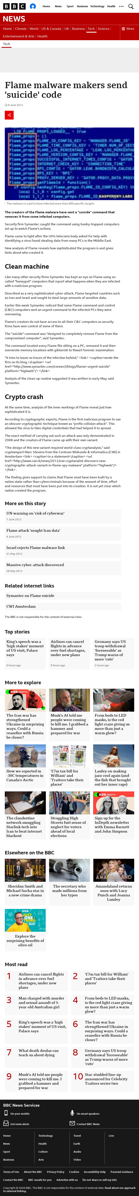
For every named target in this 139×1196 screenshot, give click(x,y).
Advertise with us (67, 1179)
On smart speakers (84, 1113)
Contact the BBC (13, 1179)
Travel (77, 1135)
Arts (41, 1159)
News (58, 6)
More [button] (128, 29)
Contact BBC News (85, 1123)
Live (111, 1135)
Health (111, 6)
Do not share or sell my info (100, 1179)
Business (82, 6)
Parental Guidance (122, 1171)
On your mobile (16, 1113)
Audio (77, 1151)
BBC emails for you (40, 1179)
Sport (70, 6)
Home (46, 6)
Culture (43, 1151)
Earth (77, 1143)
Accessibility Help (95, 1171)
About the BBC (33, 1171)
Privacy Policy (55, 1171)
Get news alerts (16, 1123)
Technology (97, 6)
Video (77, 1159)
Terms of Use (11, 1171)
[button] (121, 6)
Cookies (74, 1171)
